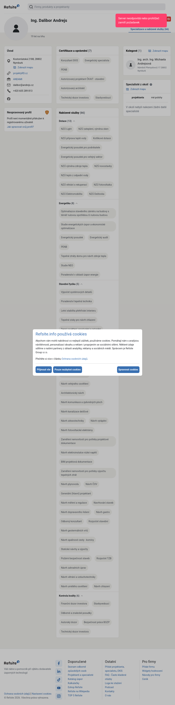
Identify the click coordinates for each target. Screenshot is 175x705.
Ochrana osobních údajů (75, 358)
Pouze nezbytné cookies (68, 369)
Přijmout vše (43, 369)
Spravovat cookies (128, 369)
